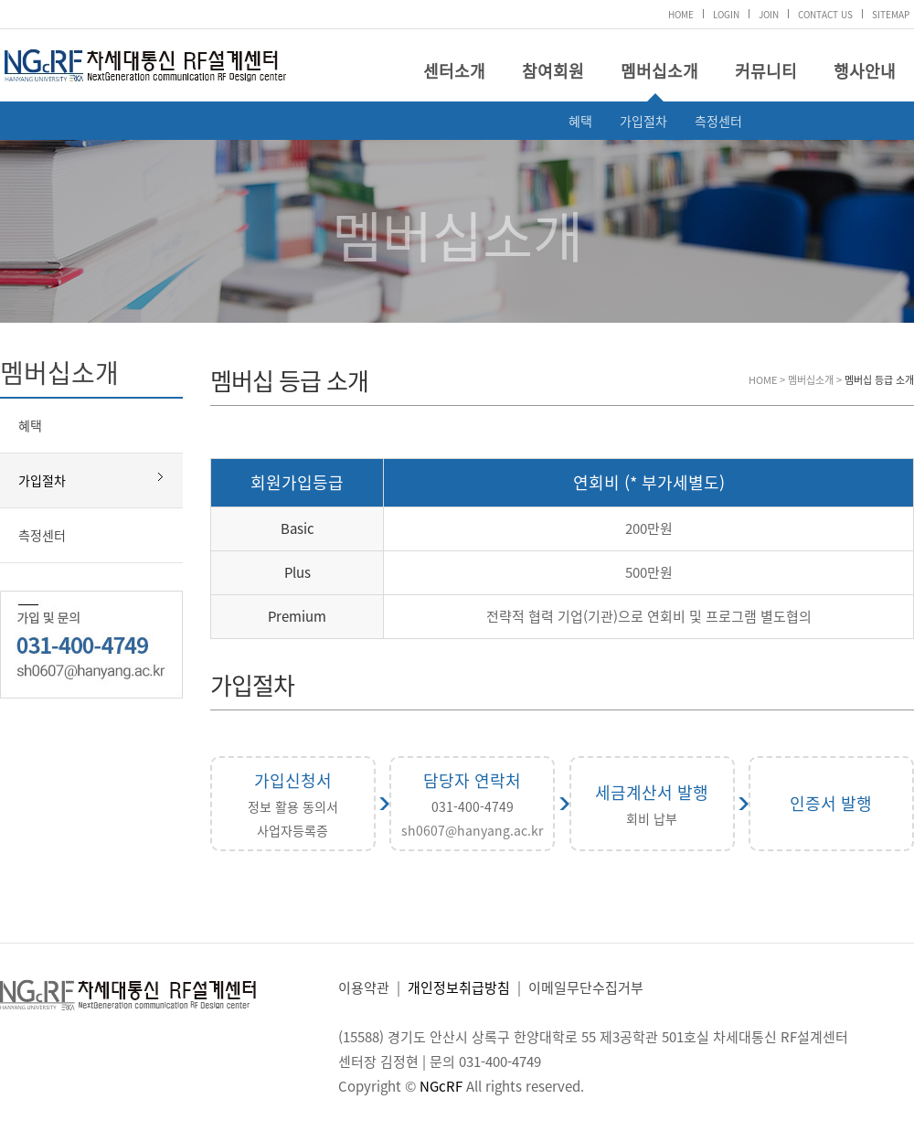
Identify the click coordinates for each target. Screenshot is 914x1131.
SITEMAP (890, 14)
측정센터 (718, 121)
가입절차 (643, 121)
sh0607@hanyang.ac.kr (472, 830)
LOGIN (726, 14)
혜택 (580, 121)
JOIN (769, 14)
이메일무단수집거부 (585, 987)
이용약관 (363, 987)
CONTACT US (825, 14)
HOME (681, 14)
